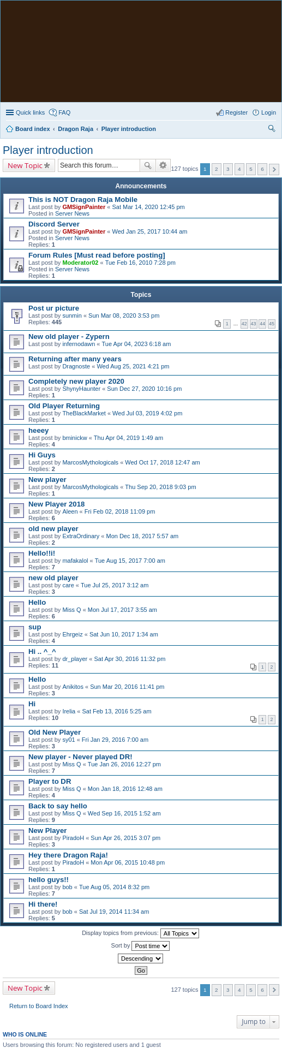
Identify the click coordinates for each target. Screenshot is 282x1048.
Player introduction (48, 150)
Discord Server (54, 224)
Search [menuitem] (271, 130)
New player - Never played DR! (80, 757)
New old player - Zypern (69, 336)
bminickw (74, 437)
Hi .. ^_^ (42, 651)
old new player (53, 529)
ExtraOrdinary (80, 536)
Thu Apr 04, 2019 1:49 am (128, 437)
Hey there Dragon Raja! (68, 855)
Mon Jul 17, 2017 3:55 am (122, 609)
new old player (53, 578)
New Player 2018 (56, 504)
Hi (31, 704)
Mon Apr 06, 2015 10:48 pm (128, 862)
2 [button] (216, 169)
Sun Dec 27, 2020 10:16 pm (144, 388)
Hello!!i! (41, 553)
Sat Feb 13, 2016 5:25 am (116, 711)
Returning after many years (75, 359)
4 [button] (239, 169)
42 (244, 323)
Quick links (30, 112)
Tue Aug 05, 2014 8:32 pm (114, 887)
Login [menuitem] (268, 112)
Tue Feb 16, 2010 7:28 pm (140, 262)
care (68, 585)
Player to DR (49, 781)
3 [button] (228, 169)
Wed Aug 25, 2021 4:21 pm (133, 366)
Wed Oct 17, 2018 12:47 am (162, 462)
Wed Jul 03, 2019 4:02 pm (147, 413)
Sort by (140, 946)
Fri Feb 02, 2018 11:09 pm (120, 511)
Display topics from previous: (140, 933)
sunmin (71, 315)
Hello (37, 602)
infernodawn (78, 344)
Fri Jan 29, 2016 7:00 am (115, 739)
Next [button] (274, 169)
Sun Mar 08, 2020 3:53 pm (123, 315)
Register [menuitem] (236, 112)
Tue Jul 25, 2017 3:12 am (114, 585)
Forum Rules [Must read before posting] (96, 255)
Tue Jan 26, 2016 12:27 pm (124, 764)
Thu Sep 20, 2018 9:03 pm (160, 487)
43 (253, 323)
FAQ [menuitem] (64, 112)
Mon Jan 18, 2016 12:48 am (125, 788)
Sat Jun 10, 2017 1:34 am (123, 634)
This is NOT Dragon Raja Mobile (82, 199)
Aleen (69, 511)
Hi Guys (42, 455)
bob (67, 887)
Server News (72, 213)
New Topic (25, 165)
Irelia (68, 711)
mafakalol (75, 560)
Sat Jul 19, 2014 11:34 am (114, 911)
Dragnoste (76, 366)
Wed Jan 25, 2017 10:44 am (149, 231)
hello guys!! (48, 880)
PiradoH (73, 838)
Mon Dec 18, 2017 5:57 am (142, 536)
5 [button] (251, 169)
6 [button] (262, 169)
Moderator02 (80, 262)
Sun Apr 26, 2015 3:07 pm (125, 838)
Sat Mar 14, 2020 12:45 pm (148, 207)
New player (47, 479)
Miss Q (71, 609)
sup (34, 627)
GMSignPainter (83, 207)
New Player (47, 830)
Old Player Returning (64, 406)
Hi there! (43, 904)
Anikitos (72, 686)
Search (148, 165)
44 (262, 323)
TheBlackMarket (83, 413)
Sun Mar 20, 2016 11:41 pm (127, 686)
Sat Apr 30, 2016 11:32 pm (129, 659)
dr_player (74, 659)
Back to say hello (57, 806)
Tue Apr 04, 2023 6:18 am (136, 344)
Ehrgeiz (72, 634)
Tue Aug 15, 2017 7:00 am (130, 560)
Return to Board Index (38, 1006)
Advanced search (163, 165)
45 (271, 323)
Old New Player (54, 732)
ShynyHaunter (81, 388)
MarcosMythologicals (90, 462)
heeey (38, 430)
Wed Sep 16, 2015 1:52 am (124, 813)
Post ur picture (53, 308)
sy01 (68, 739)
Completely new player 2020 (76, 381)
